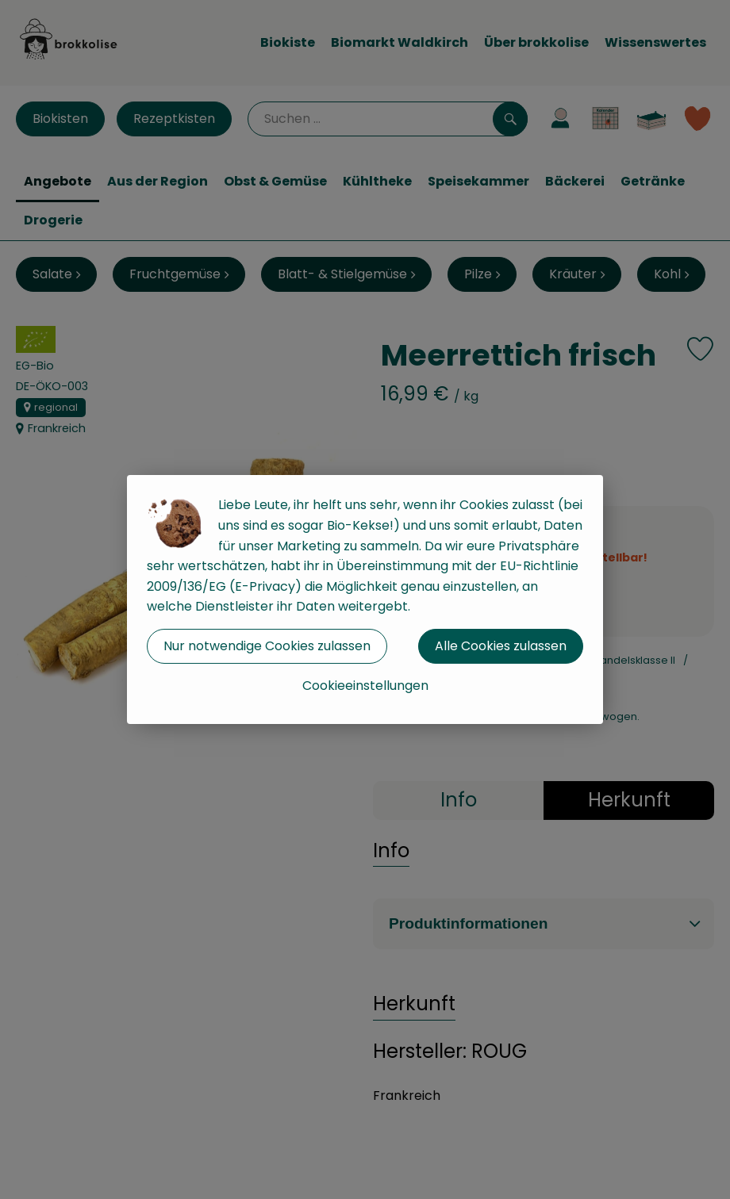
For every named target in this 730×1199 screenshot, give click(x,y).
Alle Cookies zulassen (501, 646)
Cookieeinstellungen (365, 685)
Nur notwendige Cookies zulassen (267, 646)
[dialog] (365, 599)
